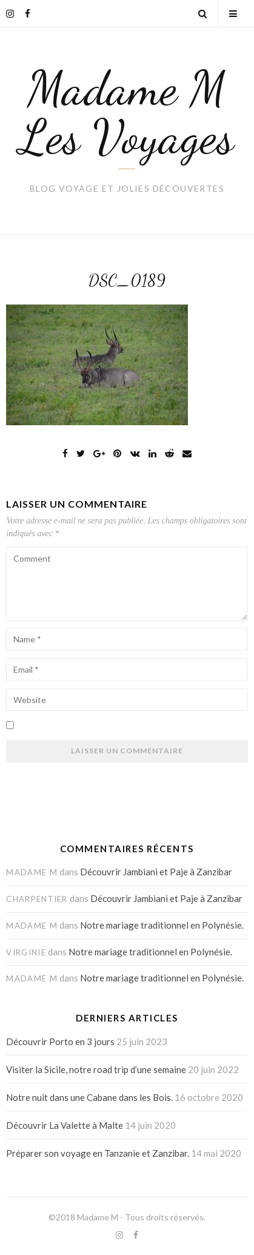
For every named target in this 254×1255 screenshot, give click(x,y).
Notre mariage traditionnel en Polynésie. (162, 925)
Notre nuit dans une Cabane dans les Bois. (89, 1097)
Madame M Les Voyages (126, 112)
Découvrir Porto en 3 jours (60, 1041)
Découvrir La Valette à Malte (64, 1125)
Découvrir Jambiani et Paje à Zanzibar (156, 871)
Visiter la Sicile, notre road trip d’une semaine (96, 1069)
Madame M (97, 1217)
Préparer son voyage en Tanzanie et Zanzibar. (97, 1153)
